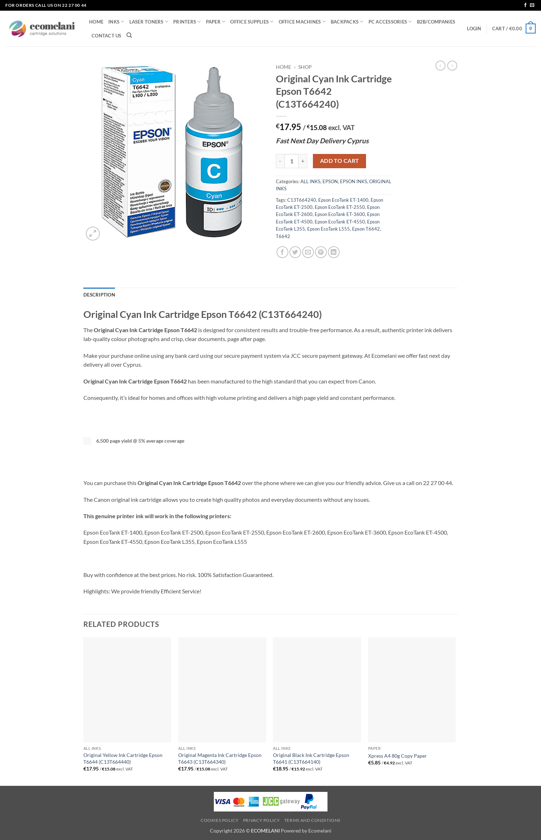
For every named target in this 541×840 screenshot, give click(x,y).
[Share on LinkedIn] (334, 252)
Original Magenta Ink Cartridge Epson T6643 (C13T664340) (220, 758)
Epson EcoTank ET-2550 (340, 207)
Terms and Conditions (312, 820)
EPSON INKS (353, 181)
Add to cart (339, 161)
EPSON (330, 181)
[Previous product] (452, 66)
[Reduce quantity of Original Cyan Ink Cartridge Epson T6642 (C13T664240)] (280, 161)
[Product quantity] (291, 161)
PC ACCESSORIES (390, 21)
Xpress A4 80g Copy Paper (397, 756)
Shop (305, 67)
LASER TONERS (149, 21)
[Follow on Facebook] (525, 5)
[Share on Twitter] (295, 252)
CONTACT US (107, 35)
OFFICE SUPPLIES (251, 21)
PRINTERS (187, 21)
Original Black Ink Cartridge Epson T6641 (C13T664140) (311, 758)
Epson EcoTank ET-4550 (340, 222)
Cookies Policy (220, 820)
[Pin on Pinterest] (321, 252)
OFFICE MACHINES (302, 21)
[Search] (129, 35)
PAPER (216, 21)
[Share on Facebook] (282, 252)
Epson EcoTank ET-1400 (343, 200)
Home (283, 67)
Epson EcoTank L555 (328, 229)
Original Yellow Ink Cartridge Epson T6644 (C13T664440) (123, 758)
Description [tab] (99, 295)
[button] (474, 28)
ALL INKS (310, 181)
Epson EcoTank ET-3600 (340, 214)
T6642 (283, 236)
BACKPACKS (347, 21)
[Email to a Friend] (308, 252)
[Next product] (440, 66)
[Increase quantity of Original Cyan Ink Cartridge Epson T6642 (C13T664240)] (303, 161)
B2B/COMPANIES (436, 22)
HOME (96, 22)
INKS (116, 21)
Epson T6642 (366, 229)
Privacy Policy (261, 820)
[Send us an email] (532, 5)
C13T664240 (301, 200)
